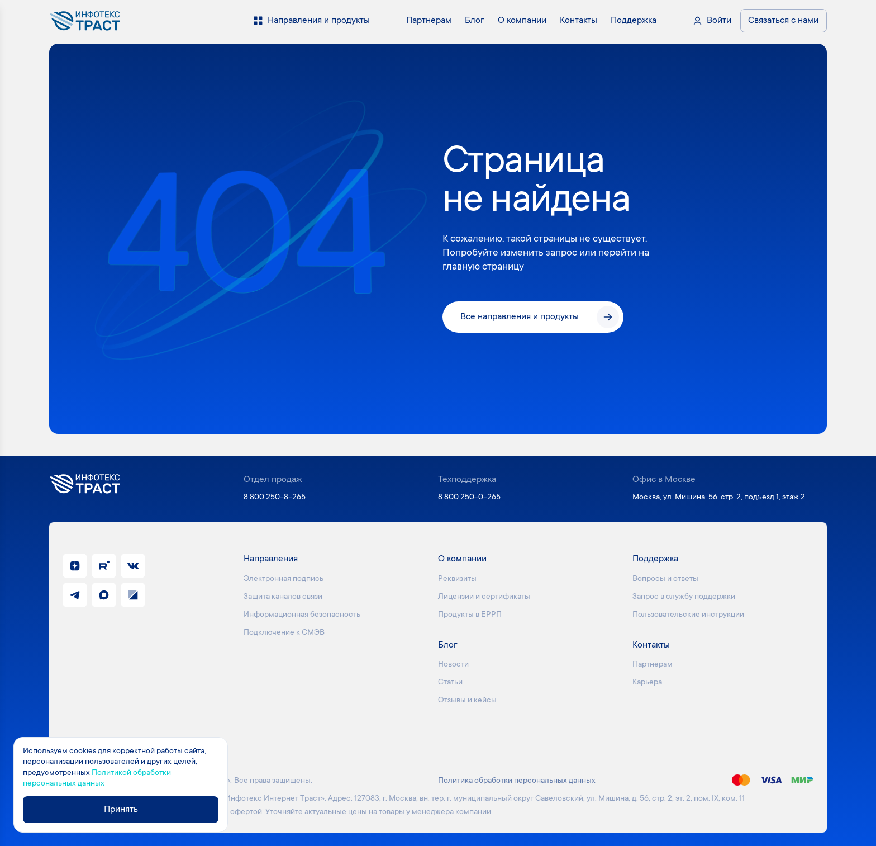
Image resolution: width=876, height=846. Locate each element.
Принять (121, 810)
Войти (719, 21)
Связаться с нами (783, 21)
